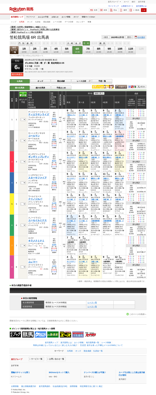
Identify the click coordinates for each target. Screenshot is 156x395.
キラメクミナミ (36, 240)
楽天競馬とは (141, 6)
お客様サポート (127, 6)
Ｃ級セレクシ (71, 115)
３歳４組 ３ (95, 136)
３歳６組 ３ (119, 199)
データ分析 (69, 22)
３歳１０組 (95, 115)
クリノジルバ (35, 199)
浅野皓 (54, 224)
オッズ (29, 22)
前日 (106, 37)
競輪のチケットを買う (20, 372)
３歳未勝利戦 (119, 136)
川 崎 (70, 43)
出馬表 (21, 22)
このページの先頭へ (137, 314)
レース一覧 (92, 302)
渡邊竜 (54, 244)
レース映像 (106, 342)
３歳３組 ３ (119, 157)
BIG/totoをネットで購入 (59, 372)
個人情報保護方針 (28, 386)
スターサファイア (37, 177)
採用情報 (73, 386)
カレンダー (80, 22)
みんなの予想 (43, 17)
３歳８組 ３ (119, 115)
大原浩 (54, 266)
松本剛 (54, 203)
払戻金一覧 (98, 351)
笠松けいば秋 (107, 136)
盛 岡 (29, 43)
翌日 (129, 37)
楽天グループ (113, 2)
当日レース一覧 (14, 50)
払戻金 (37, 22)
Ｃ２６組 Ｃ (71, 221)
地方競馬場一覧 (92, 342)
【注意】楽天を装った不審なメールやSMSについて (101, 345)
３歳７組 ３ (107, 115)
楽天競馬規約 (44, 386)
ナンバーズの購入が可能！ (95, 372)
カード (126, 2)
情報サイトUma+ (88, 17)
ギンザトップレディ (38, 157)
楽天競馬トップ (17, 17)
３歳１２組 (95, 261)
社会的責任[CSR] (60, 386)
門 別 (21, 43)
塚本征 (54, 118)
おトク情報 (66, 17)
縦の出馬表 (40, 88)
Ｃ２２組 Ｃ (83, 115)
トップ (13, 22)
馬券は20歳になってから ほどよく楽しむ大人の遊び (55, 345)
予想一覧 (102, 81)
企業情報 (15, 386)
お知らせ (55, 17)
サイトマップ (113, 6)
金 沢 (78, 43)
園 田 (102, 43)
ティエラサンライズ (38, 114)
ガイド (76, 17)
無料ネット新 (95, 178)
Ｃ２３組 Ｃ (71, 199)
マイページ (30, 17)
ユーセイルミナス (37, 220)
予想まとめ (61, 88)
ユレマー (32, 262)
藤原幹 (54, 160)
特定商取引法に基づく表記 (91, 386)
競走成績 (46, 22)
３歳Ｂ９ (106, 178)
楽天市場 (141, 2)
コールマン (34, 135)
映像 (89, 22)
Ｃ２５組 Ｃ (83, 221)
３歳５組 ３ (95, 157)
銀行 (133, 2)
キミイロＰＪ (71, 136)
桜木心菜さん (107, 157)
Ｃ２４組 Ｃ (83, 261)
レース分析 (57, 22)
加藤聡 (54, 139)
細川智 (54, 182)
